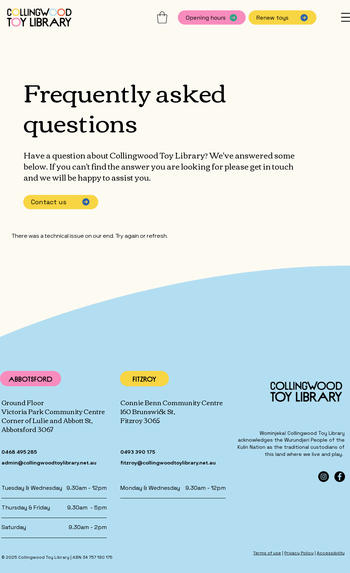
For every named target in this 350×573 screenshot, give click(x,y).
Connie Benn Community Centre (171, 402)
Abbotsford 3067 (27, 429)
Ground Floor (22, 402)
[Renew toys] (282, 17)
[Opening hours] (212, 17)
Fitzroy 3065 (140, 420)
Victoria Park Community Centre (53, 411)
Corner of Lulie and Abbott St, (47, 420)
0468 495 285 (19, 452)
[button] (162, 17)
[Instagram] (323, 476)
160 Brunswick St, (147, 411)
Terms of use (267, 553)
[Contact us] (60, 202)
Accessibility (331, 553)
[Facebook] (339, 476)
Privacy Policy (299, 553)
